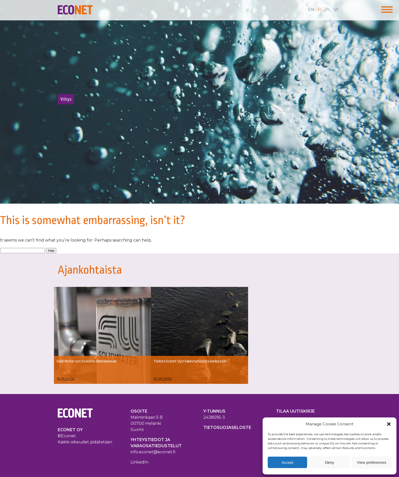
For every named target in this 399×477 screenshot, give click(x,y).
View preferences (372, 462)
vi (336, 9)
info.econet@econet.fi (153, 452)
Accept (287, 462)
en (311, 9)
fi (320, 9)
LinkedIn (139, 462)
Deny (329, 462)
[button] (388, 424)
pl (328, 9)
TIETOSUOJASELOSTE (227, 427)
